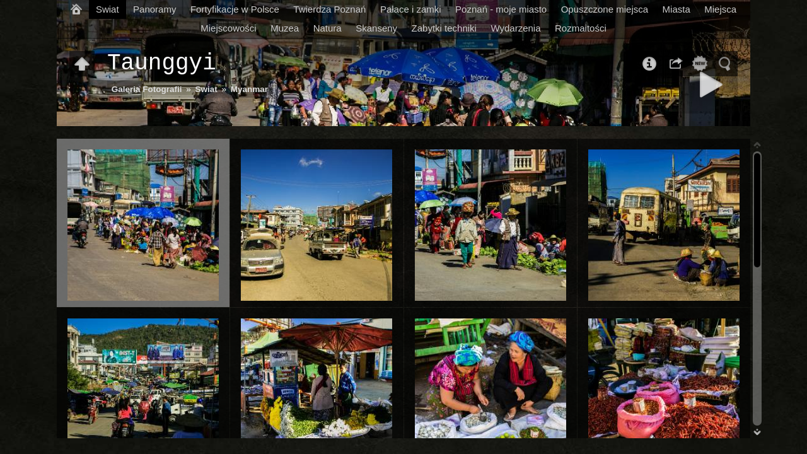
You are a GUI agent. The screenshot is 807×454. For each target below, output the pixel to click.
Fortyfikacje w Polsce (234, 9)
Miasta (676, 9)
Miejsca (720, 9)
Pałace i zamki (410, 9)
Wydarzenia (515, 28)
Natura (327, 28)
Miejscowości (228, 28)
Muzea (284, 28)
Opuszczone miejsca (604, 9)
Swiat (107, 9)
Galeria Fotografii (147, 89)
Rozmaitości (581, 28)
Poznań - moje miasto (501, 9)
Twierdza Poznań (329, 9)
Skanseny (376, 28)
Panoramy (154, 9)
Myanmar (249, 89)
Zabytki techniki (444, 28)
